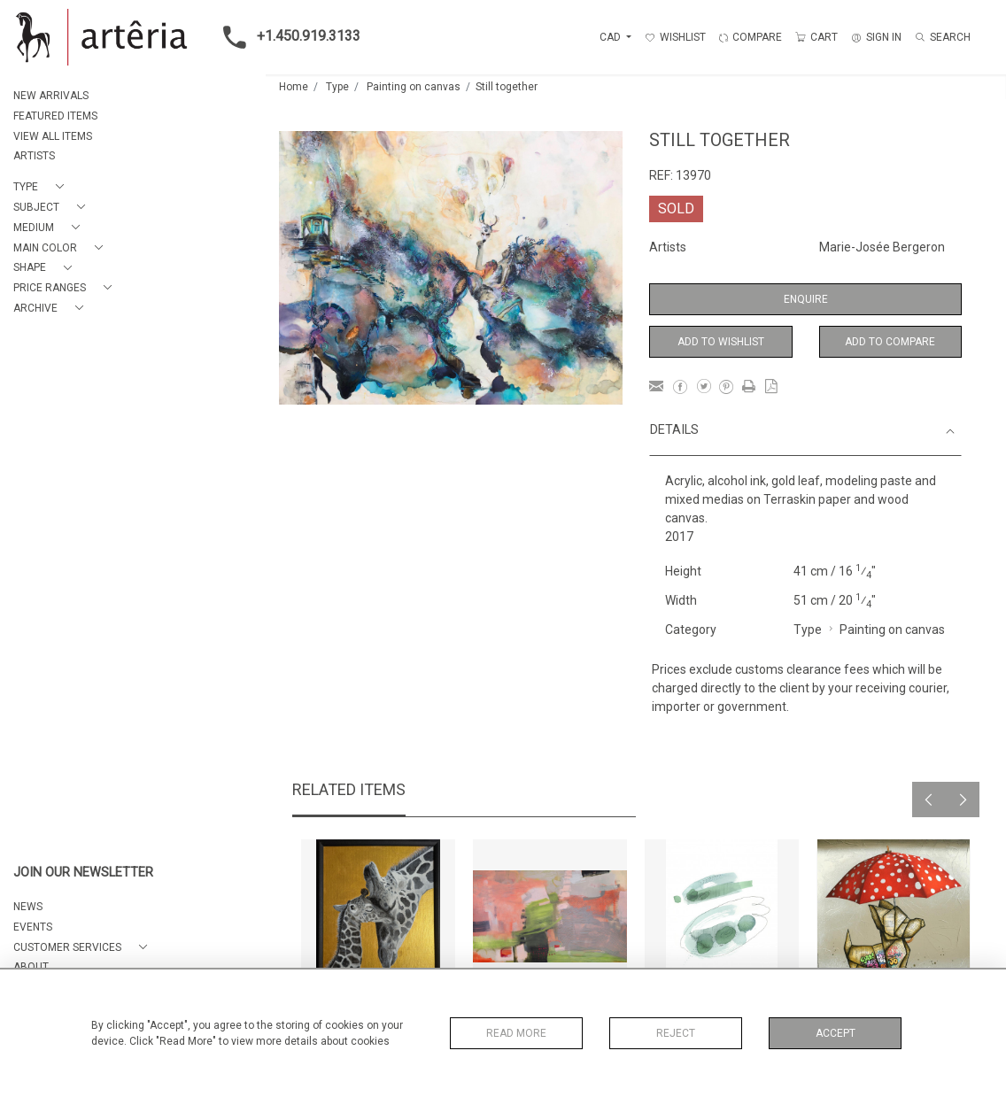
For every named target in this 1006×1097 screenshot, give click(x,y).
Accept (835, 1033)
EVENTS (32, 927)
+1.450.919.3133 (286, 37)
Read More (516, 1033)
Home (293, 87)
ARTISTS (34, 156)
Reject (675, 1033)
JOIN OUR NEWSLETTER (83, 872)
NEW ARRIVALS (51, 95)
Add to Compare (890, 342)
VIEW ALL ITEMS (52, 136)
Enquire (806, 299)
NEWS (28, 906)
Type (337, 87)
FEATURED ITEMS (55, 116)
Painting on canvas (413, 87)
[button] (42, 187)
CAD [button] (611, 37)
